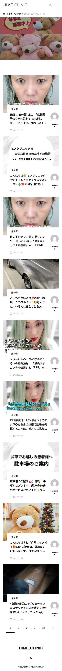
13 (43, 628)
